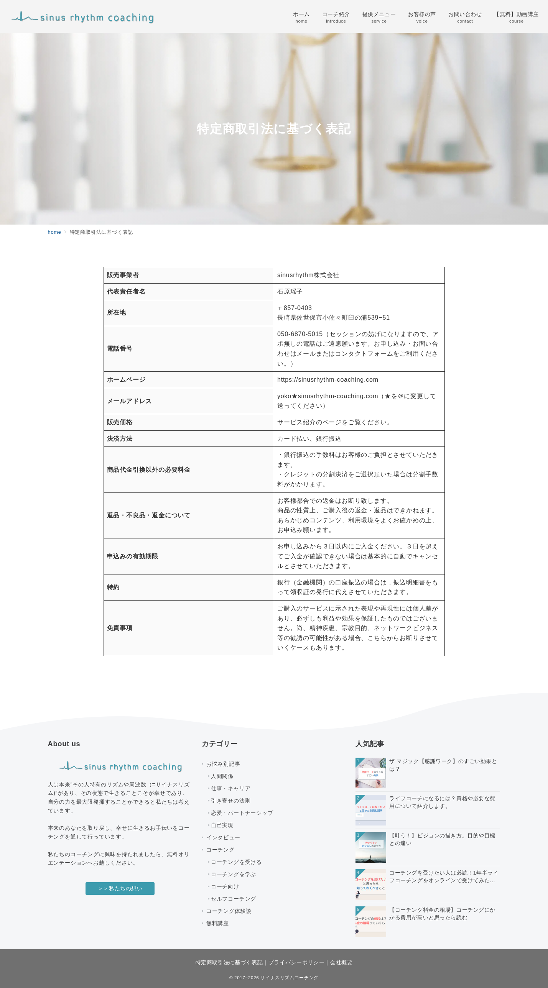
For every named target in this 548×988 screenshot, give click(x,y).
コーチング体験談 (229, 911)
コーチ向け (225, 886)
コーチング (220, 850)
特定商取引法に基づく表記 (229, 962)
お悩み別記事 (223, 764)
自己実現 (222, 825)
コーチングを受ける (236, 862)
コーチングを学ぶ (233, 874)
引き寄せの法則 (231, 801)
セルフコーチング (233, 899)
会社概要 (341, 962)
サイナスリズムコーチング (289, 977)
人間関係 (222, 776)
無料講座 (217, 923)
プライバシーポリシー (296, 962)
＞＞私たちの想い (120, 888)
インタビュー (223, 837)
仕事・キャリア (231, 788)
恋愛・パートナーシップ (242, 813)
